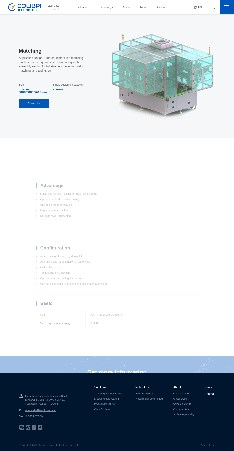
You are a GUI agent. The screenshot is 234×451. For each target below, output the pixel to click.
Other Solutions (102, 409)
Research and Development (149, 398)
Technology (105, 7)
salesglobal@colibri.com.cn (40, 409)
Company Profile (181, 393)
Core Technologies (144, 393)
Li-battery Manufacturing (106, 398)
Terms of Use (207, 445)
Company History (182, 409)
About (126, 7)
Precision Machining (104, 404)
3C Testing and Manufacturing (109, 393)
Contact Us (17, 103)
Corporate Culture (182, 404)
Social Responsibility (183, 414)
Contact (162, 7)
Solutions (82, 7)
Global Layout (180, 398)
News (144, 7)
